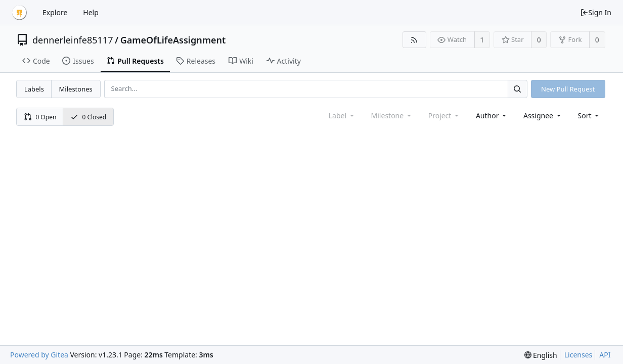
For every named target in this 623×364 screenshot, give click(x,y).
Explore (54, 12)
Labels (34, 89)
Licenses (578, 354)
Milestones (76, 89)
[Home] (19, 13)
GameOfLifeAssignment (173, 40)
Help (91, 12)
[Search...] (517, 89)
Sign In (595, 12)
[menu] (589, 115)
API (604, 354)
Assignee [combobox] (542, 115)
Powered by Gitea (39, 354)
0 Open (40, 117)
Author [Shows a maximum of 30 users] (492, 115)
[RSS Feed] (414, 39)
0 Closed (88, 117)
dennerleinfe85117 (72, 40)
